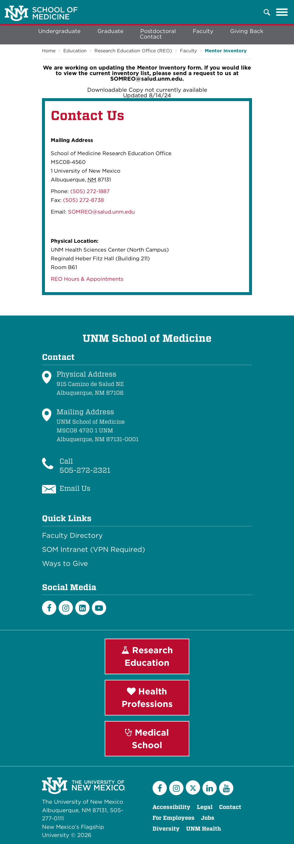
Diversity (166, 828)
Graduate (110, 31)
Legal (205, 807)
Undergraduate (59, 31)
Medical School (147, 738)
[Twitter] (193, 787)
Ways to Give (65, 563)
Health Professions (147, 697)
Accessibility (171, 807)
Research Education (147, 656)
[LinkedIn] (82, 608)
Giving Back (246, 31)
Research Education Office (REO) (133, 50)
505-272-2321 (85, 470)
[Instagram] (66, 608)
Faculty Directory (72, 535)
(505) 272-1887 (90, 191)
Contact (151, 36)
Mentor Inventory (226, 50)
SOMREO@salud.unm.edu (101, 212)
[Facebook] (49, 608)
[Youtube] (99, 608)
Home (48, 50)
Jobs (207, 817)
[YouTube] (226, 788)
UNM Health (203, 828)
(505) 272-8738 (83, 200)
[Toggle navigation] (282, 12)
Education (75, 50)
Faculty (203, 31)
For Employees (174, 817)
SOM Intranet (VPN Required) (93, 549)
